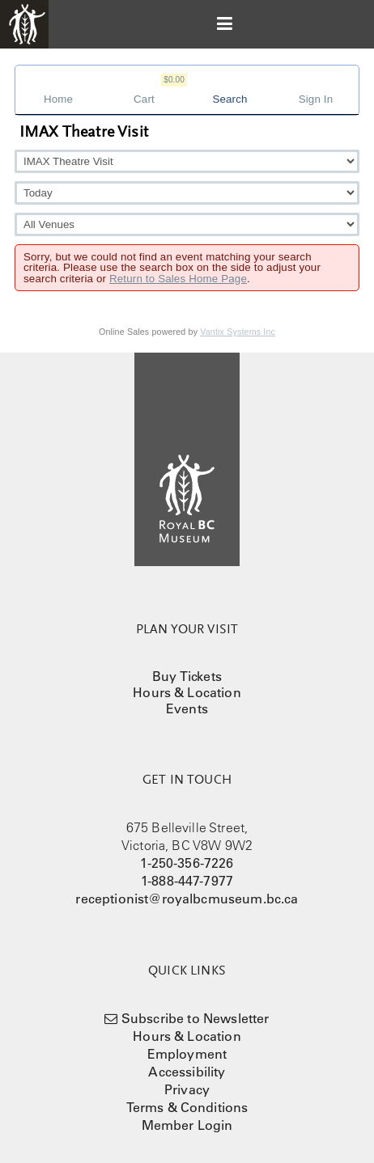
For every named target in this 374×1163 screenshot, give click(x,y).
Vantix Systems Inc (237, 331)
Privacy (187, 1089)
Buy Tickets (187, 676)
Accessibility (186, 1072)
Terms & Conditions (187, 1107)
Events (187, 708)
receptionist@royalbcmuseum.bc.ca (186, 898)
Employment (187, 1054)
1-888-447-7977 (187, 881)
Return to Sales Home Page (178, 279)
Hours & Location (187, 692)
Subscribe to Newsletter (195, 1018)
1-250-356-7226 (186, 863)
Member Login (187, 1125)
